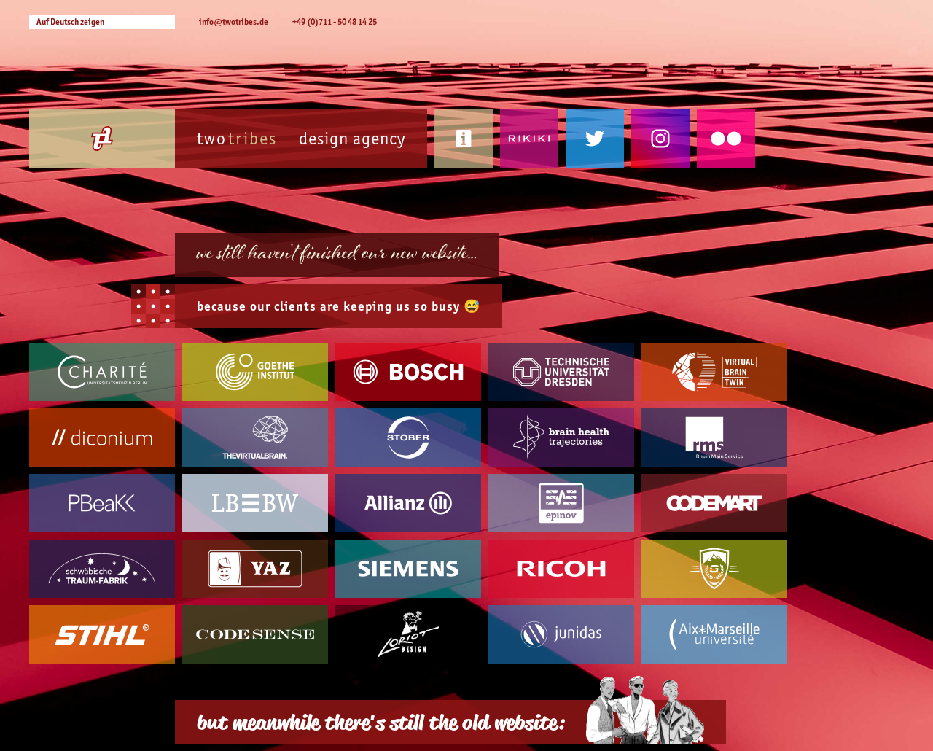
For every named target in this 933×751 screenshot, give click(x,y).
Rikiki (529, 138)
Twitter (595, 138)
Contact (463, 138)
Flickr (726, 138)
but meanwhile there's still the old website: (380, 722)
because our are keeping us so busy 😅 (338, 306)
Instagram (660, 138)
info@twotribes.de (233, 21)
